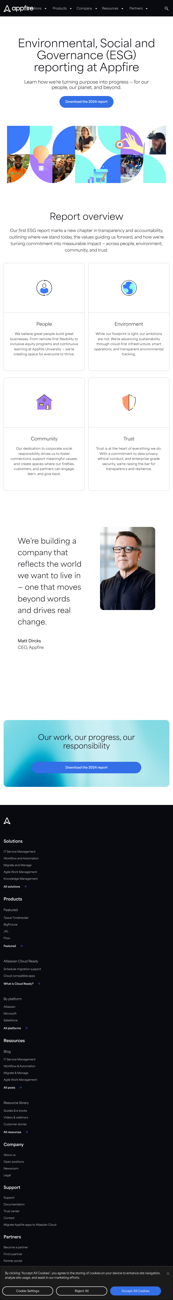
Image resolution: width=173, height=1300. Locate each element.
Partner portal (13, 1261)
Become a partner (16, 1247)
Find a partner (13, 1254)
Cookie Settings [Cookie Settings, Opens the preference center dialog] (27, 1291)
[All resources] (16, 1132)
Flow (7, 938)
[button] (86, 102)
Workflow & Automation (19, 1066)
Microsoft (10, 1013)
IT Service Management (19, 851)
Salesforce (11, 1020)
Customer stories (15, 1124)
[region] (86, 1283)
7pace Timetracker (16, 918)
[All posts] (13, 1087)
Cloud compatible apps (19, 976)
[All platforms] (16, 1028)
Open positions (14, 1161)
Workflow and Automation (21, 858)
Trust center (12, 1211)
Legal (7, 1175)
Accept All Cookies (136, 1291)
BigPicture (10, 924)
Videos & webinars (16, 1117)
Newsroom (11, 1168)
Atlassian (9, 1006)
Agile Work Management (20, 872)
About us (10, 1155)
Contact (9, 1218)
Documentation (14, 1204)
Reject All (82, 1291)
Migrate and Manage (18, 865)
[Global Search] (166, 8)
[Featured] (14, 946)
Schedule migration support (22, 969)
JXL (6, 931)
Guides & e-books (15, 1110)
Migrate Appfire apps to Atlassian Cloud (30, 1224)
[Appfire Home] (18, 9)
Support (9, 1197)
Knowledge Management (21, 878)
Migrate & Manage (16, 1073)
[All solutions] (16, 886)
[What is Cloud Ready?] (23, 983)
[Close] (168, 1274)
